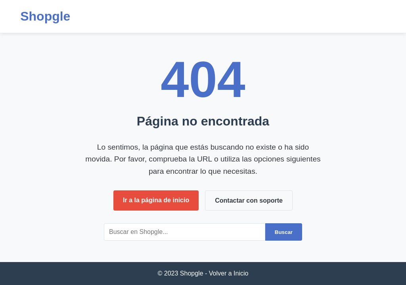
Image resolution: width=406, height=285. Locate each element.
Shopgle (45, 16)
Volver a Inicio (229, 273)
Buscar (284, 232)
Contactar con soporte (249, 200)
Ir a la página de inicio (156, 200)
